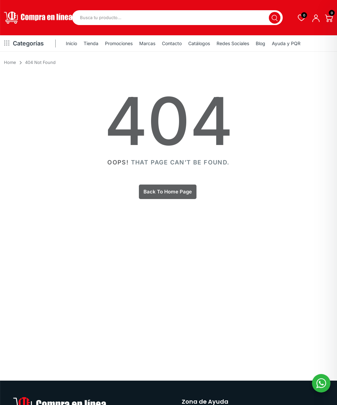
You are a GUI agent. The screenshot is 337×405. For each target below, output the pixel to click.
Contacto (172, 43)
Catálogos (199, 43)
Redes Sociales (233, 43)
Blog (260, 43)
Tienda (91, 43)
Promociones (119, 43)
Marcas (147, 43)
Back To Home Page (167, 191)
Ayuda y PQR (286, 43)
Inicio (71, 43)
